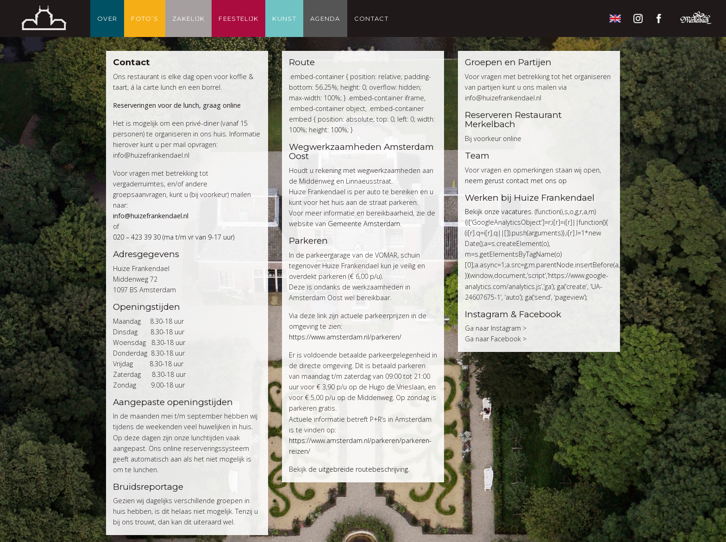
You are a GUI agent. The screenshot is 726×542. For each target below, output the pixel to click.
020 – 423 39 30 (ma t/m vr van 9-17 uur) (173, 237)
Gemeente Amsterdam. (365, 223)
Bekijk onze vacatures (498, 211)
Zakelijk (188, 18)
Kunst (284, 18)
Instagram (638, 18)
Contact (371, 18)
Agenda (325, 18)
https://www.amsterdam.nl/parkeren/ (345, 337)
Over (107, 18)
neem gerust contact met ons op (516, 180)
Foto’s (144, 18)
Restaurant (696, 18)
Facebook (661, 18)
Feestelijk (238, 18)
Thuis (44, 18)
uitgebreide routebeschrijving (363, 469)
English (614, 18)
